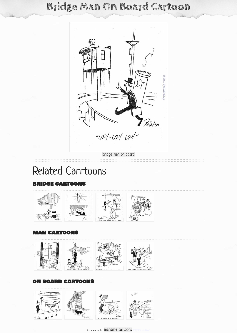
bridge (107, 154)
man (116, 154)
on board (127, 154)
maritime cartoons (118, 329)
